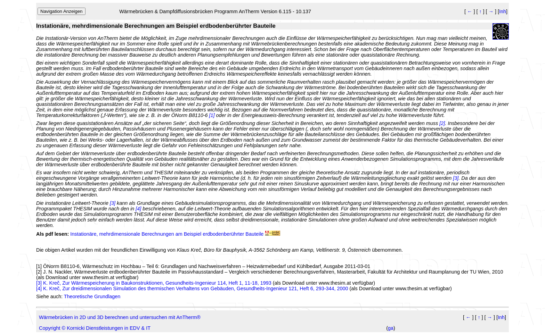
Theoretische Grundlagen (92, 296)
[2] (39, 272)
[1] (39, 266)
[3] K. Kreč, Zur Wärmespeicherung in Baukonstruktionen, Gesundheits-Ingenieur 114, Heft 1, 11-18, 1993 (153, 283)
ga (390, 328)
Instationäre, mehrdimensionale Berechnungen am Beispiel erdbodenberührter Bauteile (166, 234)
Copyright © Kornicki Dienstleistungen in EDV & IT (95, 328)
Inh (502, 11)
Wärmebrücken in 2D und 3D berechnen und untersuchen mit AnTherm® (120, 317)
